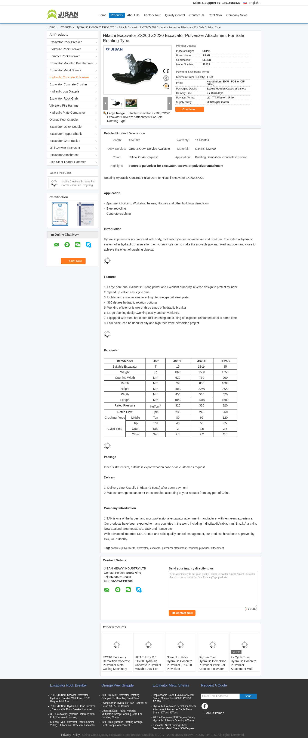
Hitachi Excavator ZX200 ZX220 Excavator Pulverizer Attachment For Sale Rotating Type (138, 117)
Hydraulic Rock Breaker (65, 49)
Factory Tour (152, 15)
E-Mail (207, 713)
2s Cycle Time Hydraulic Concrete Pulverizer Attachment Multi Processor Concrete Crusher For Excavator (244, 669)
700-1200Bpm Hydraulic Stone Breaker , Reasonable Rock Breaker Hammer (72, 708)
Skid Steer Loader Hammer (67, 162)
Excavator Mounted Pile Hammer (71, 63)
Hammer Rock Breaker (64, 56)
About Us (133, 15)
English (255, 2)
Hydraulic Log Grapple (64, 91)
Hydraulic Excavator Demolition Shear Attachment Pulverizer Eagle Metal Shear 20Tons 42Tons (174, 709)
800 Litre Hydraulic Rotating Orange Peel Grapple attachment (122, 723)
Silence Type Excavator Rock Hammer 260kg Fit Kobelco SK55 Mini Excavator (72, 723)
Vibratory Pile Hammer (64, 105)
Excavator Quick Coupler (66, 126)
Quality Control (175, 15)
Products (117, 15)
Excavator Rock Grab (63, 98)
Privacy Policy (70, 735)
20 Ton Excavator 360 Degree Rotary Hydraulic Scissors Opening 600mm (174, 719)
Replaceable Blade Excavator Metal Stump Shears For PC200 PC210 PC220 (173, 698)
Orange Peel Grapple (63, 119)
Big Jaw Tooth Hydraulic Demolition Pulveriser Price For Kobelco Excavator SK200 (212, 665)
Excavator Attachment (63, 155)
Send (248, 696)
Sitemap (218, 713)
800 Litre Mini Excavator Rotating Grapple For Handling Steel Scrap (121, 697)
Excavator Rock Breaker (65, 42)
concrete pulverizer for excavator (129, 548)
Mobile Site (210, 718)
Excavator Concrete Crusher (68, 84)
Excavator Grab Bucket (64, 140)
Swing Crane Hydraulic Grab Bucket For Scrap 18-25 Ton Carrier (124, 704)
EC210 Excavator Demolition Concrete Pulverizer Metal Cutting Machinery (116, 663)
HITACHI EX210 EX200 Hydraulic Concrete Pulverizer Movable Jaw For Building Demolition (148, 665)
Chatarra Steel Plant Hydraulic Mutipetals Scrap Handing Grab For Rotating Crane (122, 714)
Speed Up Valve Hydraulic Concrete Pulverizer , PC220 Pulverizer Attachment (179, 665)
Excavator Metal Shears (65, 70)
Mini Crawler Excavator (64, 148)
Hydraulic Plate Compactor (67, 112)
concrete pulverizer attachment (206, 548)
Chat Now (215, 15)
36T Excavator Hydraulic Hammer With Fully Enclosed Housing (72, 716)
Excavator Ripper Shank (65, 133)
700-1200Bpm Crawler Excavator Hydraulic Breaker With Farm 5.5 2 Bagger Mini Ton (70, 698)
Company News (236, 15)
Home (102, 15)
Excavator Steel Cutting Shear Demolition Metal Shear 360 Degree (173, 727)
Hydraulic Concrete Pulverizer (96, 27)
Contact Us (196, 15)
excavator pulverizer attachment (168, 548)
